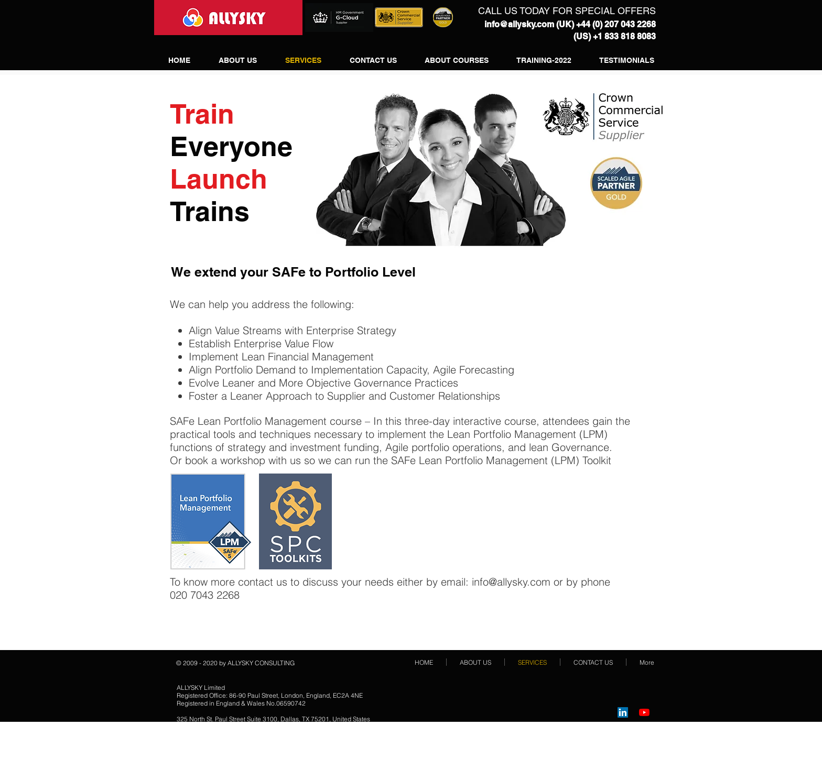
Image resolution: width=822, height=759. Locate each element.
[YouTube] (644, 712)
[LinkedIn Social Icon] (623, 712)
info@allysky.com (519, 24)
